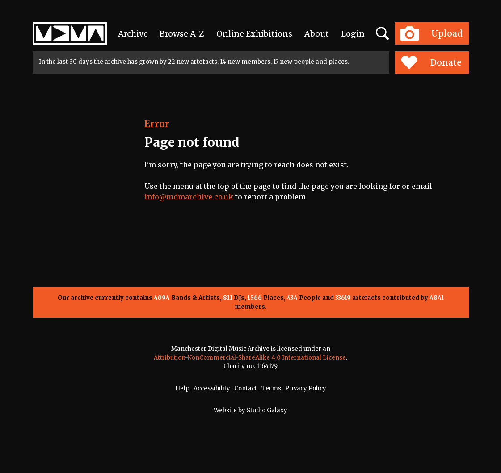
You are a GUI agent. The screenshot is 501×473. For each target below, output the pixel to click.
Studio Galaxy (267, 410)
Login (353, 34)
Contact (245, 388)
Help (182, 388)
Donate (431, 62)
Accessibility (212, 388)
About (316, 34)
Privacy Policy (305, 388)
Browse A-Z (182, 34)
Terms (271, 388)
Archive (133, 34)
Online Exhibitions (254, 34)
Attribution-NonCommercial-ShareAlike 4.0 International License (250, 357)
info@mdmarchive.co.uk (188, 196)
